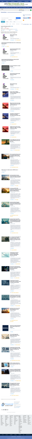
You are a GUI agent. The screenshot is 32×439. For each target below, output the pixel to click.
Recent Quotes (3, 19)
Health (10, 418)
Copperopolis (20, 425)
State (4, 7)
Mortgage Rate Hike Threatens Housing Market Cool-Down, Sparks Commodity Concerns (15, 384)
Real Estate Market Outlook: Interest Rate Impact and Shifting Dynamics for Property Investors (15, 176)
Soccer (6, 423)
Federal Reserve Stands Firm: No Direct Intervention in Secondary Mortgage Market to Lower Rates (15, 296)
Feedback (11, 434)
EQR (12, 26)
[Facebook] (4, 410)
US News (7, 7)
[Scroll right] (31, 1)
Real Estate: (20, 426)
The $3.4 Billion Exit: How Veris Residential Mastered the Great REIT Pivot (15, 140)
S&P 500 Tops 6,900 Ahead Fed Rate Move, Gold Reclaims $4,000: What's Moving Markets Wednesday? (15, 268)
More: (28, 415)
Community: (11, 415)
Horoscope (15, 418)
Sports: (6, 419)
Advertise (20, 434)
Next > (14, 33)
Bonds (12, 292)
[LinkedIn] (6, 410)
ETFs (10, 21)
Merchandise (24, 417)
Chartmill (3, 46)
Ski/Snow (6, 418)
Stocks (7, 21)
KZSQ (15, 423)
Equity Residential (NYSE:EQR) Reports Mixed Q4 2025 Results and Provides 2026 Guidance (10, 60)
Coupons (29, 423)
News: (1, 415)
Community (12, 1)
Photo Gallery (29, 422)
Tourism (28, 7)
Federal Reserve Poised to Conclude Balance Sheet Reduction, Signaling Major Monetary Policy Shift (14, 254)
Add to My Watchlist (15, 29)
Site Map (15, 434)
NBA (5, 421)
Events (10, 416)
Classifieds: (24, 415)
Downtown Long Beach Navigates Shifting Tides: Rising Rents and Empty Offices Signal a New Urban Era (15, 370)
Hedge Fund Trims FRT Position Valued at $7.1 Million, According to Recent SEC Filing (15, 127)
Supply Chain (11, 216)
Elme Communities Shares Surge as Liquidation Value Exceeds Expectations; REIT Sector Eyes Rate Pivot (15, 155)
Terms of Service (13, 436)
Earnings (8, 46)
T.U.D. (28, 421)
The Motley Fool (12, 100)
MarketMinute (12, 165)
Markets (3, 21)
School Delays (24, 7)
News (2, 1)
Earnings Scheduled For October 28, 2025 (15, 66)
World (9, 7)
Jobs (23, 416)
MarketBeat (12, 366)
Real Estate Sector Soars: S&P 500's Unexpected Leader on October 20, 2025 (15, 309)
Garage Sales (24, 421)
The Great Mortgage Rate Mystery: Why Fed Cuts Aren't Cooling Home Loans (14, 335)
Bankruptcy (17, 380)
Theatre (15, 417)
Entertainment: (16, 415)
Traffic (14, 7)
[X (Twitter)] (2, 410)
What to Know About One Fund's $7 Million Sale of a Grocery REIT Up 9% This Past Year (15, 104)
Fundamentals (20, 427)
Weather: (6, 415)
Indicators (16, 19)
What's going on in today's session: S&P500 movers (10, 169)
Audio (28, 416)
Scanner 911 (29, 417)
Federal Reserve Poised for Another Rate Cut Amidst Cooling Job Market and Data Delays (15, 281)
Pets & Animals (25, 422)
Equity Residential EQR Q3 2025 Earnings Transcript (15, 74)
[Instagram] (7, 410)
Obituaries (20, 7)
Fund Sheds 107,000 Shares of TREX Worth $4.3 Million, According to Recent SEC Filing (15, 114)
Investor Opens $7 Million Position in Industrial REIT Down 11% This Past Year (15, 92)
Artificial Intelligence (14, 215)
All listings (20, 417)
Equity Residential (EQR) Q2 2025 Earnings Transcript (15, 49)
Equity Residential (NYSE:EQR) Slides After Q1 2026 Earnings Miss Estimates (11, 43)
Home (3, 434)
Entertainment (19, 1)
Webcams (17, 7)
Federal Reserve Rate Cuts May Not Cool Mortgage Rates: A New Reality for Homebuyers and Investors (15, 349)
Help (23, 434)
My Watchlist (10, 19)
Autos (23, 418)
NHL (5, 422)
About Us (7, 434)
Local (2, 7)
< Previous (2, 33)
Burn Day (6, 416)
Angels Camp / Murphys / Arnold (20, 424)
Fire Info (11, 425)
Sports (7, 1)
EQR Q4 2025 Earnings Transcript (13, 84)
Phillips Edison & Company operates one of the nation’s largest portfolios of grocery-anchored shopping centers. (16, 108)
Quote (3, 30)
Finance (19, 428)
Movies (15, 416)
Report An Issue (28, 434)
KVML (14, 422)
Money (12, 7)
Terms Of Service (17, 407)
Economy (17, 185)
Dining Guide (26, 1)
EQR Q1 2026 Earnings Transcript (13, 35)
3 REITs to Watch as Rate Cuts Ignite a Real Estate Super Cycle (15, 363)
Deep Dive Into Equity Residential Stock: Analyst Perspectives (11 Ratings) (15, 326)
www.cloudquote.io (16, 403)
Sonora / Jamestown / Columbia (20, 419)
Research (16, 30)
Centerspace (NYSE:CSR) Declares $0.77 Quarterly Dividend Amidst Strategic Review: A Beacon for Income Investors (15, 189)
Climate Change (11, 321)
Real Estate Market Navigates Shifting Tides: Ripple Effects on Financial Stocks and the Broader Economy (15, 203)
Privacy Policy (18, 406)
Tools (14, 21)
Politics (1, 421)
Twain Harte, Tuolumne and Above (20, 422)
